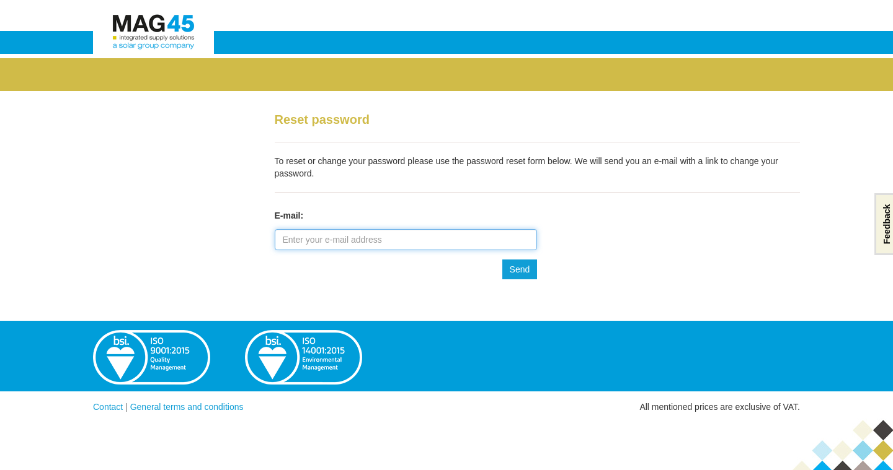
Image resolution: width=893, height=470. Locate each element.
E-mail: (289, 215)
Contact (108, 407)
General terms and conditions (187, 407)
